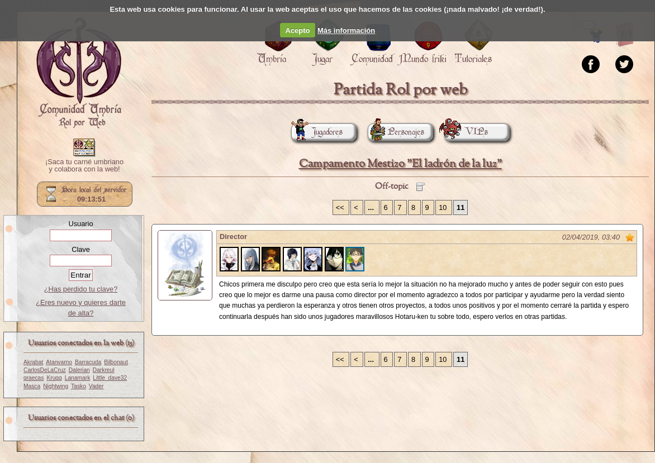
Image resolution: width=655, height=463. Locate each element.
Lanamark (78, 378)
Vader (96, 386)
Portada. (78, 73)
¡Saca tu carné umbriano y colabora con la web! (84, 166)
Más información (346, 30)
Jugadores (317, 132)
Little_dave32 (110, 378)
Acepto (298, 30)
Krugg (53, 378)
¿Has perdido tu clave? (81, 289)
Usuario (80, 223)
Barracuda (88, 362)
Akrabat (33, 362)
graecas (33, 378)
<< (341, 207)
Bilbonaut (116, 362)
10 (444, 207)
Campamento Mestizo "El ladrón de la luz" (400, 164)
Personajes (396, 132)
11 (460, 207)
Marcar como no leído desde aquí (629, 237)
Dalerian (79, 370)
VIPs (466, 132)
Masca (31, 386)
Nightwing (55, 386)
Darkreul (104, 370)
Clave (81, 249)
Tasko (78, 386)
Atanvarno (59, 362)
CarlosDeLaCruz (44, 370)
